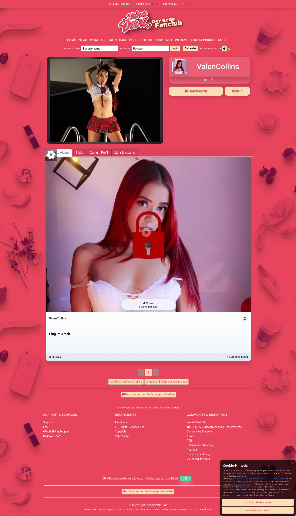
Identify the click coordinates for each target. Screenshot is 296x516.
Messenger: (176, 4)
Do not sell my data (198, 458)
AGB (189, 440)
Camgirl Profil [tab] (99, 152)
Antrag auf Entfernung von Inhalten (166, 381)
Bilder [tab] (79, 152)
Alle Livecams (177, 40)
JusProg (174, 407)
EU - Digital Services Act (129, 427)
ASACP (191, 436)
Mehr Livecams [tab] (124, 152)
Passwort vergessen (210, 48)
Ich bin (119, 4)
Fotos (147, 40)
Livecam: (147, 4)
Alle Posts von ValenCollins (126, 381)
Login (175, 48)
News (83, 40)
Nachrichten (196, 91)
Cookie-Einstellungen (199, 454)
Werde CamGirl (196, 422)
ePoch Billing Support (56, 431)
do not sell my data (242, 492)
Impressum (122, 436)
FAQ (45, 427)
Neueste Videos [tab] (58, 152)
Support (48, 422)
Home (71, 40)
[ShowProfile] (245, 318)
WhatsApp (98, 40)
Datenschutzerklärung (200, 445)
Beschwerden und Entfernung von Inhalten (148, 491)
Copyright (120, 431)
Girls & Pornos (203, 40)
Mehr (222, 40)
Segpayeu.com (52, 436)
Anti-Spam (193, 449)
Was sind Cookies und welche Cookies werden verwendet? (258, 478)
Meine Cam (117, 40)
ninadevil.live (156, 505)
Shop (159, 40)
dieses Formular (250, 487)
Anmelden (191, 48)
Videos (134, 40)
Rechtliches (122, 422)
